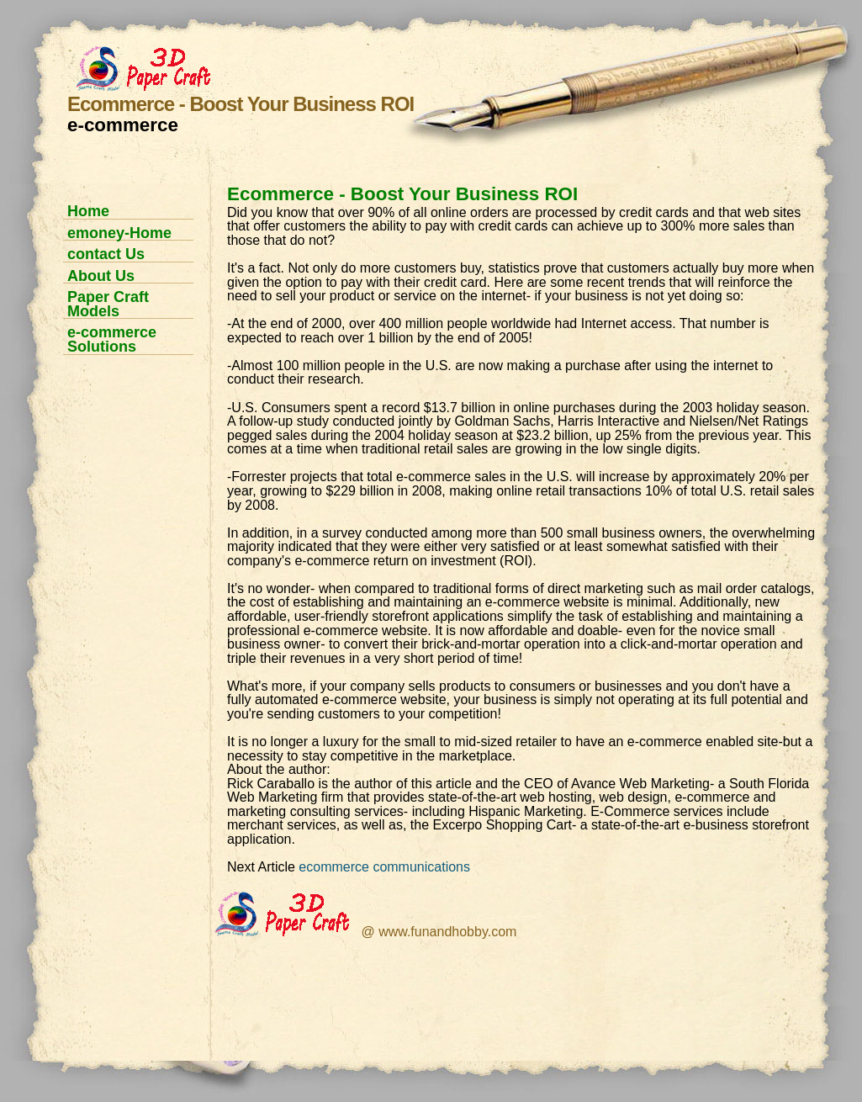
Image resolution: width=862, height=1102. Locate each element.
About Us (101, 276)
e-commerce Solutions (111, 339)
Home (88, 211)
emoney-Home (119, 233)
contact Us (106, 254)
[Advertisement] (121, 424)
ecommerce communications (384, 867)
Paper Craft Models (108, 304)
